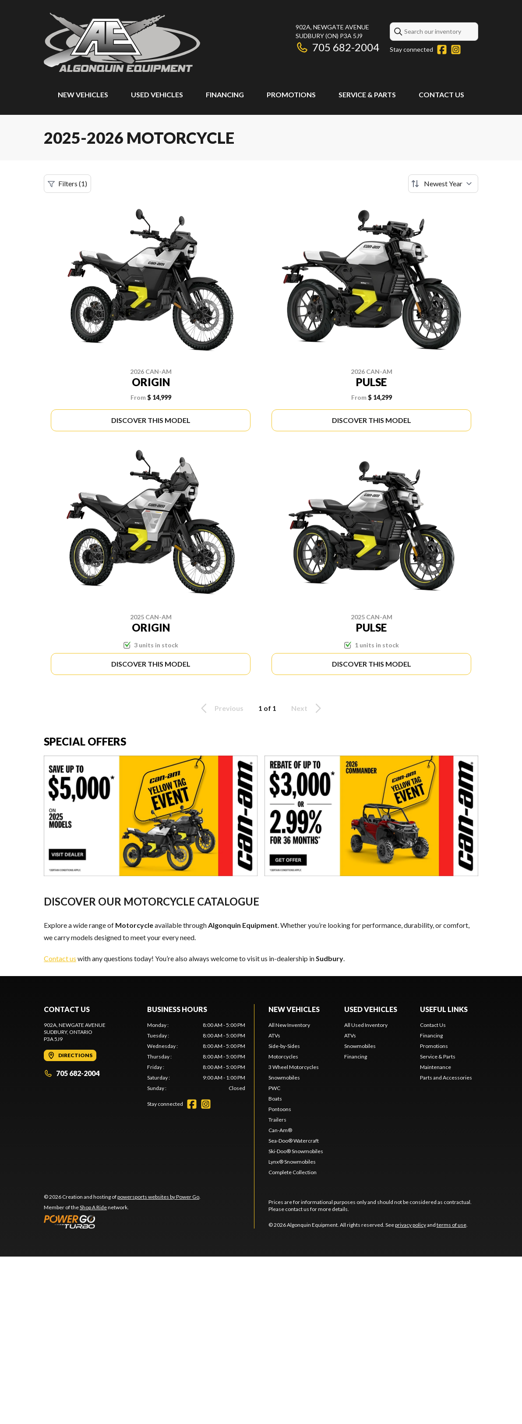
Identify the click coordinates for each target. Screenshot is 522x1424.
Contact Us (441, 94)
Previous (220, 708)
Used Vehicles (157, 94)
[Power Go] (122, 1221)
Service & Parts (367, 94)
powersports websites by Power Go (158, 1196)
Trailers (277, 1119)
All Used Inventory (366, 1025)
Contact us (60, 958)
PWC (274, 1088)
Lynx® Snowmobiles (292, 1161)
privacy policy (410, 1225)
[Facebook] (442, 49)
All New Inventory (289, 1025)
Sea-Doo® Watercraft (293, 1140)
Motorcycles (283, 1056)
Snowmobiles (284, 1077)
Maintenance (435, 1067)
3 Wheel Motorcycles (293, 1067)
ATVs (274, 1035)
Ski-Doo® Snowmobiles (295, 1151)
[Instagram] (456, 49)
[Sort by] (443, 183)
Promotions (291, 94)
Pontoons (279, 1109)
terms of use (451, 1225)
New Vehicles (83, 94)
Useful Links (444, 1009)
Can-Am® (280, 1130)
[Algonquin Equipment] (122, 42)
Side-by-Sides (284, 1046)
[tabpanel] (196, 1057)
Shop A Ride (93, 1207)
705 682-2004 (337, 47)
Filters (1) (67, 183)
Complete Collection (292, 1172)
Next (307, 708)
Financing (225, 94)
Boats (275, 1098)
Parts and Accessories (446, 1077)
